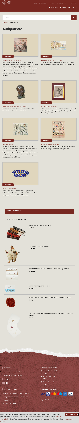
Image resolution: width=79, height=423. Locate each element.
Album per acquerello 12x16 (39, 286)
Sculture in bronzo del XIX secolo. (15, 106)
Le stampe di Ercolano (49, 106)
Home (35, 3)
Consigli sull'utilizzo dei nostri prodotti (15, 397)
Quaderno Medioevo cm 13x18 (40, 225)
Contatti (72, 3)
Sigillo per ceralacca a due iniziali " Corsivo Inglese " (50, 298)
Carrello (53, 8)
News (51, 3)
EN (73, 8)
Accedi (63, 8)
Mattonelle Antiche (9, 188)
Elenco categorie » (13, 210)
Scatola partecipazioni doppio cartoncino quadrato (49, 269)
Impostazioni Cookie (9, 403)
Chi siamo (59, 3)
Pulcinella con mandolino (39, 246)
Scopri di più (7, 56)
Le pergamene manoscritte (50, 144)
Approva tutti (72, 415)
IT (76, 8)
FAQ (66, 3)
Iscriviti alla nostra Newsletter (12, 372)
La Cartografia (7, 144)
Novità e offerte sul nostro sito (12, 375)
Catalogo (42, 3)
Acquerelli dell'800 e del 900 (51, 60)
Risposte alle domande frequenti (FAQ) (15, 393)
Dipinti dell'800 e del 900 (11, 60)
